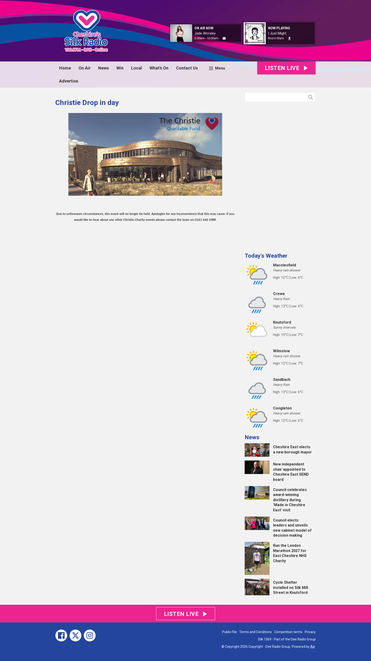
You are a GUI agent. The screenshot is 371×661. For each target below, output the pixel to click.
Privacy (310, 632)
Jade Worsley (205, 33)
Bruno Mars (276, 38)
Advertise (68, 80)
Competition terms (288, 632)
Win (120, 67)
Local (136, 67)
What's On (159, 67)
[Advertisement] (280, 175)
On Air (85, 67)
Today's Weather (266, 255)
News (103, 67)
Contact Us (187, 67)
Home (65, 67)
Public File (229, 632)
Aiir (312, 646)
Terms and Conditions (255, 632)
